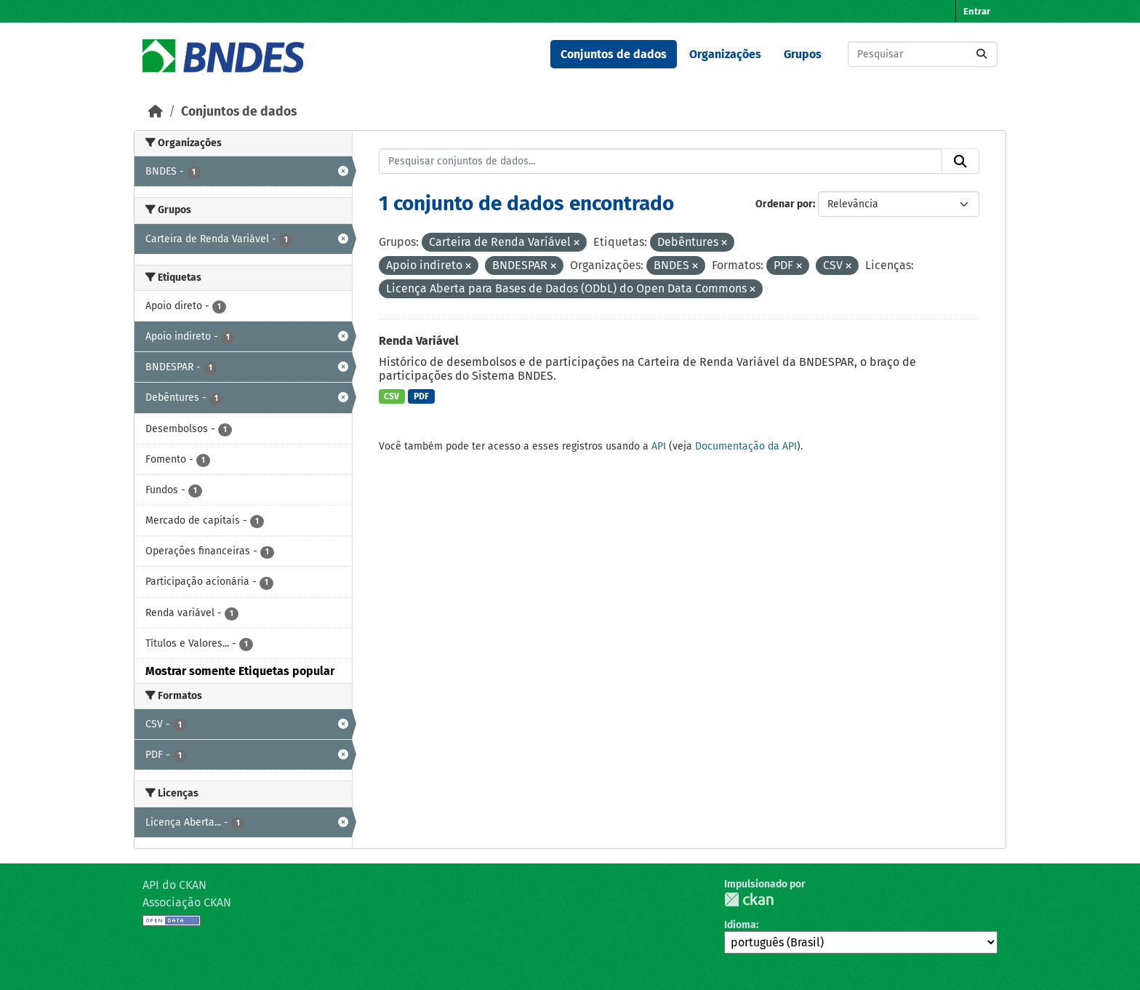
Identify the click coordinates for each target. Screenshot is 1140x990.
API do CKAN (174, 885)
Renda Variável (419, 341)
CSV (391, 396)
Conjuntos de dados (614, 54)
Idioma (740, 925)
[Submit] (981, 54)
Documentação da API (746, 446)
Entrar (976, 11)
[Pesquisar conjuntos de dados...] (923, 54)
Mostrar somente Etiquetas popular (239, 671)
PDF (421, 396)
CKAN (749, 899)
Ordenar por (784, 204)
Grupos (803, 54)
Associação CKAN (186, 902)
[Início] (155, 111)
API (658, 446)
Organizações (725, 54)
